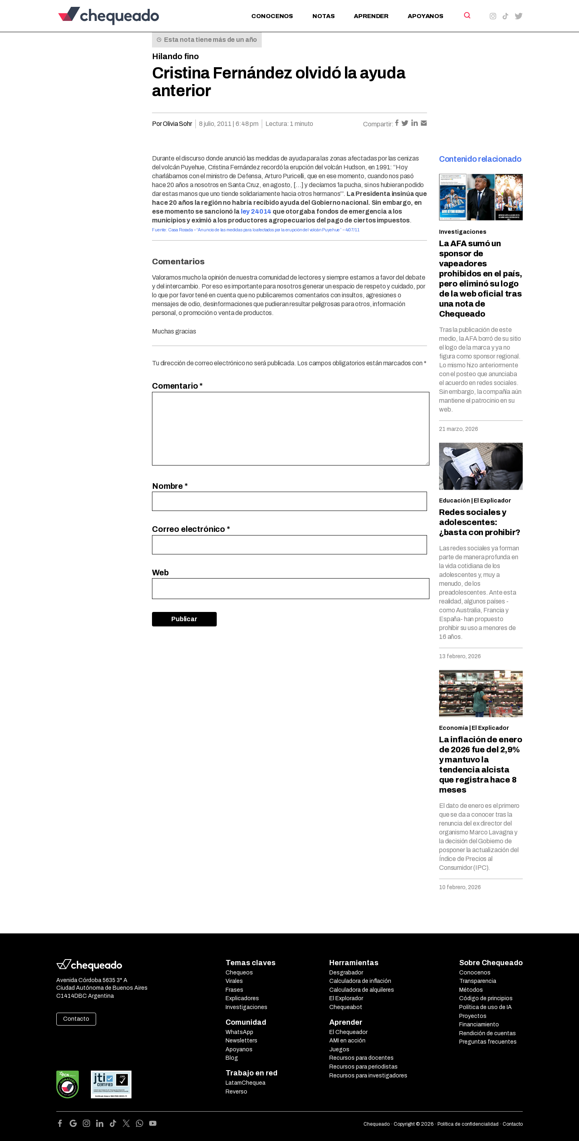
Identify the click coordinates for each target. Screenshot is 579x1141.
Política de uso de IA (485, 1007)
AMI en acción (347, 1041)
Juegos (339, 1049)
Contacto (76, 1019)
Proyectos (473, 1016)
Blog (232, 1058)
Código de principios (486, 998)
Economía (453, 728)
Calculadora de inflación (360, 981)
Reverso (236, 1092)
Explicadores (242, 998)
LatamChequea (245, 1083)
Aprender (371, 16)
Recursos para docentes (361, 1058)
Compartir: (378, 124)
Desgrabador (346, 973)
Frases (234, 990)
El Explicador (492, 501)
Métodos (471, 990)
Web (160, 572)
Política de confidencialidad (468, 1124)
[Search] (466, 15)
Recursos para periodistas (363, 1067)
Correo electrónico (191, 529)
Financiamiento (479, 1025)
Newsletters (241, 1041)
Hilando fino (175, 56)
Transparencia (477, 981)
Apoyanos (425, 16)
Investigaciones (463, 232)
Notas (323, 16)
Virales (234, 981)
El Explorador (346, 998)
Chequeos (239, 973)
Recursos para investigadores (368, 1076)
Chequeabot (345, 1007)
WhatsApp (239, 1032)
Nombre (170, 486)
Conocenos (272, 16)
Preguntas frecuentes (488, 1042)
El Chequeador (348, 1032)
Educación (454, 501)
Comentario (177, 385)
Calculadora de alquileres (361, 990)
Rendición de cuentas (487, 1033)
